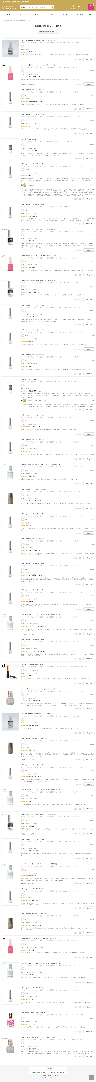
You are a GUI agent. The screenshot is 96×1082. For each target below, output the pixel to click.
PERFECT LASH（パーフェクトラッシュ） (75, 666)
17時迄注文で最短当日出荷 (22, 1)
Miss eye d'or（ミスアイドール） (73, 92)
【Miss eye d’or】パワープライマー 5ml (33, 90)
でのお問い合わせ (38, 1072)
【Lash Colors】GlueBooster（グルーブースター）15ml (38, 689)
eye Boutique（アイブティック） (73, 467)
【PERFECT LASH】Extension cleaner (33, 664)
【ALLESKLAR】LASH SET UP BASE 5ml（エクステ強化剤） (38, 40)
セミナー (91, 15)
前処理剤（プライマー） (54, 141)
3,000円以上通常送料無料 (8, 1)
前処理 (41, 42)
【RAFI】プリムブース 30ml (29, 139)
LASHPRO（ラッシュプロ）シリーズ (74, 231)
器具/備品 (65, 15)
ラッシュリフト (23, 15)
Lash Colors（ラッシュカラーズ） (73, 691)
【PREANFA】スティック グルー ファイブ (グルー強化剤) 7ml (39, 229)
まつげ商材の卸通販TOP (7, 20)
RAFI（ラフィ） (75, 141)
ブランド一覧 (79, 15)
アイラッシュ (10, 15)
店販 (52, 15)
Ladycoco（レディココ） (70, 67)
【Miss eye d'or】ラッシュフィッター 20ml (34, 489)
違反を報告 (78, 59)
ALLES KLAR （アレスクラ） (71, 42)
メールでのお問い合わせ (57, 1072)
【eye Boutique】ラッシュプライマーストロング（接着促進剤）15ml (41, 464)
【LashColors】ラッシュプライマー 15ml (33, 1012)
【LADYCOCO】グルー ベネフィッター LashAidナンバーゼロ (38, 65)
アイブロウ (37, 15)
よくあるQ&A (48, 1068)
